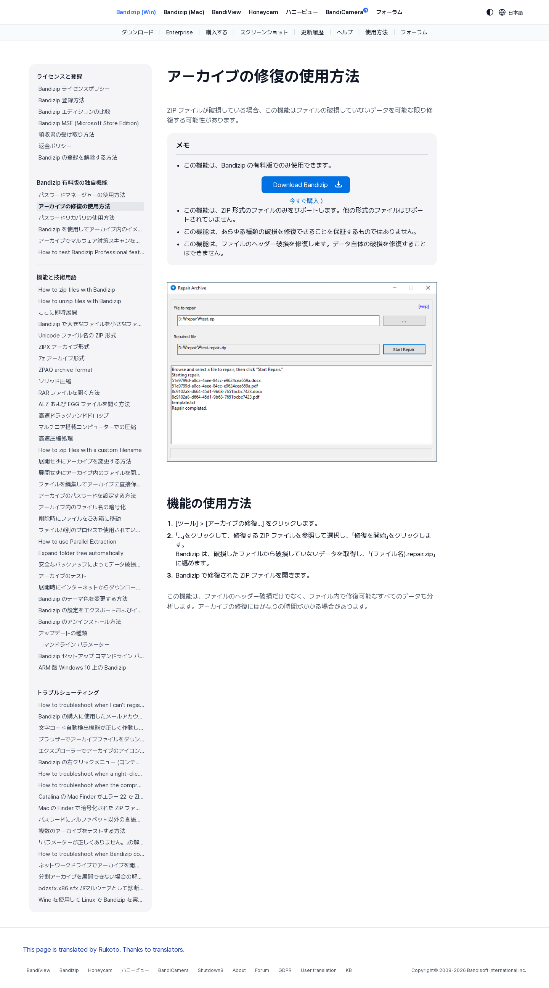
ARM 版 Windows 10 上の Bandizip (82, 667)
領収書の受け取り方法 (67, 134)
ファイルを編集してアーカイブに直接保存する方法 (91, 484)
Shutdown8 (210, 970)
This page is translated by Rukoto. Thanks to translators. (104, 949)
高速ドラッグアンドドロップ (74, 415)
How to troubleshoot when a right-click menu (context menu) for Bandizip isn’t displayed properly (91, 773)
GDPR (285, 970)
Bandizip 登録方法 (62, 100)
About (239, 970)
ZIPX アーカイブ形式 (64, 347)
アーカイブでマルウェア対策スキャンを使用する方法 (91, 240)
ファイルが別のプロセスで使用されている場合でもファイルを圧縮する (91, 530)
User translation (319, 970)
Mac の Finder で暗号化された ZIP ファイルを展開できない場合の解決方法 (91, 808)
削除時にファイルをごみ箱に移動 (80, 518)
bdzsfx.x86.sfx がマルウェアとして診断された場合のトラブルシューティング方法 (91, 888)
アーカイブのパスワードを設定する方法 (87, 495)
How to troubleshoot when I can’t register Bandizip (91, 705)
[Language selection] (511, 12)
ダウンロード (138, 32)
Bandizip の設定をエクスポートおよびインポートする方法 (91, 610)
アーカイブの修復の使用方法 (74, 206)
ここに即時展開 (58, 312)
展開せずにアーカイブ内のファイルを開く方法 (91, 473)
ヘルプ (345, 32)
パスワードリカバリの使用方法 (77, 218)
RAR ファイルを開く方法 (69, 392)
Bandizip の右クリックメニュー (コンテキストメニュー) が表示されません (91, 762)
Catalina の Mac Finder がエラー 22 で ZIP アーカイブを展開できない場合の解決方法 (91, 796)
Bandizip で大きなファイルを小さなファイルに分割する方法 (91, 324)
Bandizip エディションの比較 (75, 111)
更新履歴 (312, 32)
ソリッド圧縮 (55, 381)
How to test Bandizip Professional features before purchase (91, 252)
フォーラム (389, 12)
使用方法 (376, 32)
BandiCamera (347, 12)
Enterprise (179, 32)
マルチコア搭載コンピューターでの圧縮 (87, 427)
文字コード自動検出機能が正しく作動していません (91, 728)
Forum (262, 970)
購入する (216, 32)
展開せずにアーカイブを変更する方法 (85, 461)
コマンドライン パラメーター (74, 644)
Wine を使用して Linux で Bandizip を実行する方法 (91, 899)
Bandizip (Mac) (184, 12)
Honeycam (263, 12)
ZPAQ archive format (66, 369)
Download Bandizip (305, 184)
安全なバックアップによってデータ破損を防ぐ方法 (91, 564)
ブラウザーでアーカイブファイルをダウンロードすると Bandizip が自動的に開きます (91, 739)
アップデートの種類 (63, 633)
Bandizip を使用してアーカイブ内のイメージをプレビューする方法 (91, 229)
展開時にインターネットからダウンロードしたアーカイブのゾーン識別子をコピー (91, 587)
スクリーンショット (264, 32)
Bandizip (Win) (136, 12)
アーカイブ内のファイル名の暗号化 (82, 507)
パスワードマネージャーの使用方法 (82, 195)
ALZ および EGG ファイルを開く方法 (84, 404)
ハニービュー (302, 12)
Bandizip (69, 970)
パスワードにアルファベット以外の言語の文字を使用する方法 (91, 819)
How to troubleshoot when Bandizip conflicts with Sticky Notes (91, 854)
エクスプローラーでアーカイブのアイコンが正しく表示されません (91, 750)
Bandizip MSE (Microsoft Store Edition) (89, 123)
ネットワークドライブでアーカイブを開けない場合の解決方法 (91, 865)
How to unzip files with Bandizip (80, 301)
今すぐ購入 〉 (306, 201)
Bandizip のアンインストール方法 (80, 621)
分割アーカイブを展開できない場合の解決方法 (91, 876)
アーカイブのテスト (63, 576)
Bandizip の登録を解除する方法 (78, 157)
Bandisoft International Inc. (496, 970)
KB (349, 970)
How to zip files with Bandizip (77, 289)
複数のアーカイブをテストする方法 (82, 831)
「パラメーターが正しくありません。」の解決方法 (91, 842)
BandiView (226, 12)
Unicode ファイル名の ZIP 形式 (77, 335)
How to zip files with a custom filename (90, 450)
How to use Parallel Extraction (77, 541)
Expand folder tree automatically (81, 553)
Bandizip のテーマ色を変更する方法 (83, 599)
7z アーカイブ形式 (62, 358)
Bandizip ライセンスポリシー (74, 89)
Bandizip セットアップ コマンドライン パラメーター (91, 656)
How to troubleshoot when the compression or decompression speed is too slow (91, 785)
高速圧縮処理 (56, 438)
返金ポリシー (55, 146)
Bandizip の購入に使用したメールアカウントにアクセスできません (91, 716)
